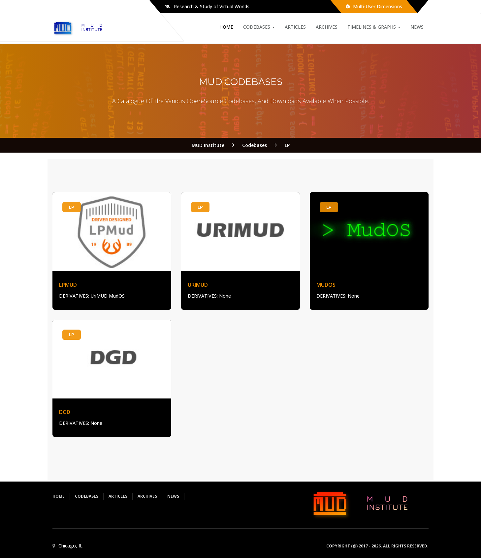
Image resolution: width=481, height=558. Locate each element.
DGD (64, 412)
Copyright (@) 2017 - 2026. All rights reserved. (377, 546)
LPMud (68, 284)
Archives (326, 27)
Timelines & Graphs (374, 27)
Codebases (259, 27)
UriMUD (198, 284)
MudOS (326, 284)
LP (71, 207)
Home (226, 27)
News (417, 27)
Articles (295, 27)
